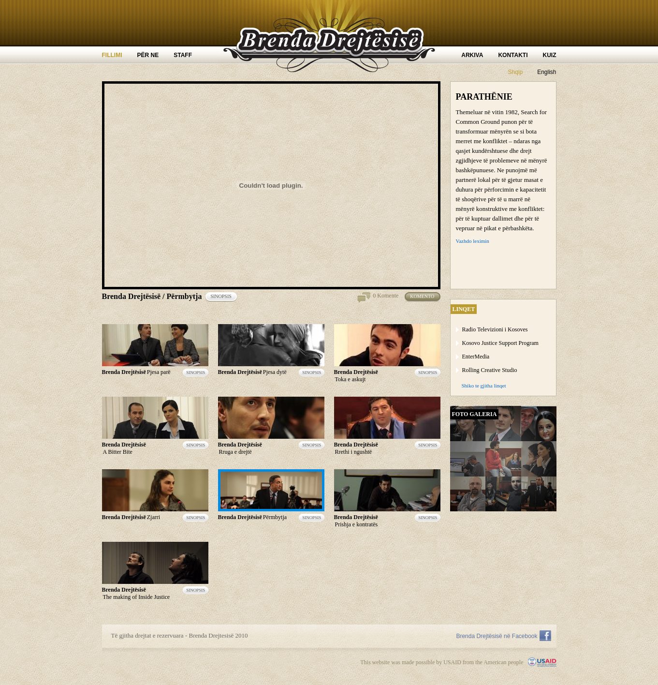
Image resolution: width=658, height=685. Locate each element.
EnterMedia (476, 356)
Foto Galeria (474, 414)
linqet (464, 309)
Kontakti (512, 55)
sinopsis (223, 297)
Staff (183, 55)
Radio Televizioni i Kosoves (495, 329)
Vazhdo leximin (472, 241)
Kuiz (549, 55)
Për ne (148, 55)
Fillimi (112, 55)
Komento (425, 297)
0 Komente (385, 295)
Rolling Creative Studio (489, 370)
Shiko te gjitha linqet (484, 385)
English (546, 72)
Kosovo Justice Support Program (500, 343)
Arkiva (472, 55)
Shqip (515, 72)
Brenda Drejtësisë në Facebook (496, 636)
